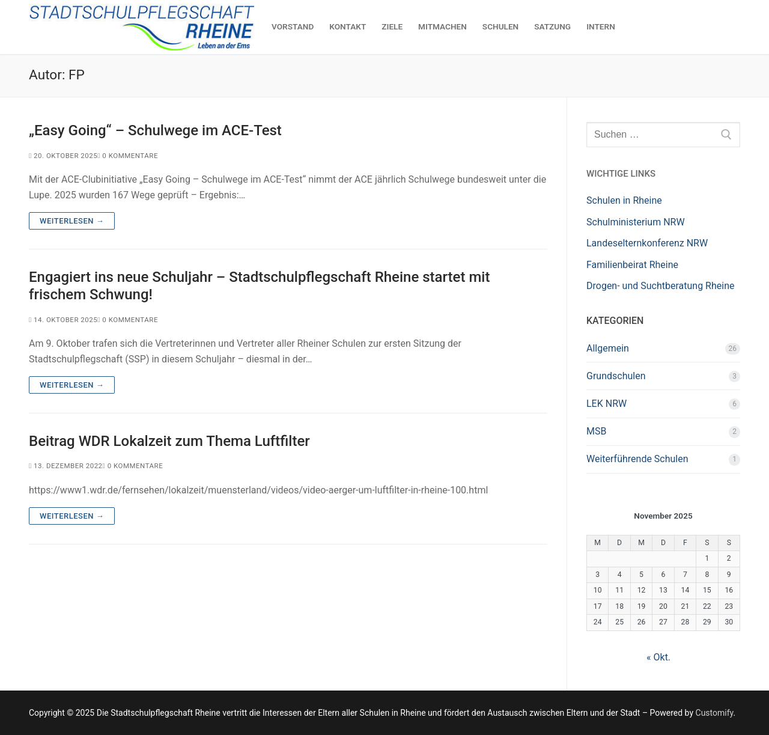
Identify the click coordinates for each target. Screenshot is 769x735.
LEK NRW (606, 403)
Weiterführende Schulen (637, 459)
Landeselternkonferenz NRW (647, 243)
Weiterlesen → (72, 220)
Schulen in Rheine (624, 200)
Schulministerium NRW (635, 222)
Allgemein (607, 348)
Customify (715, 713)
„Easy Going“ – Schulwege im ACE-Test (155, 130)
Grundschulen (615, 376)
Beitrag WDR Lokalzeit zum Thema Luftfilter (169, 441)
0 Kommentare (127, 155)
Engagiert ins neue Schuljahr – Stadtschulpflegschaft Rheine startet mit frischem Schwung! (259, 286)
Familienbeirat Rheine (632, 264)
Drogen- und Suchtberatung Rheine (660, 285)
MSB (596, 431)
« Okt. (658, 657)
